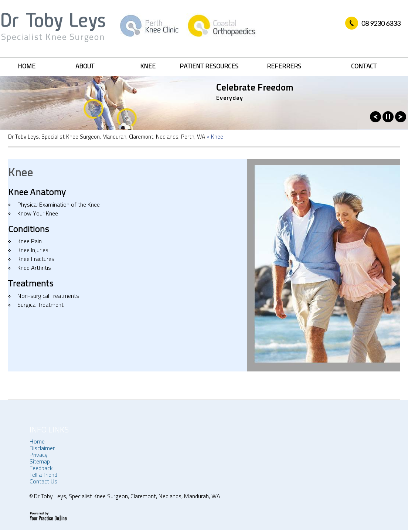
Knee (148, 67)
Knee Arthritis (34, 268)
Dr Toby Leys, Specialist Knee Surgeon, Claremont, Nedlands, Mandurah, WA (126, 497)
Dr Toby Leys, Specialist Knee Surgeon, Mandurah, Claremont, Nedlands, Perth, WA (106, 137)
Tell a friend (43, 475)
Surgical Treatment (40, 305)
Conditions (28, 229)
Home (26, 67)
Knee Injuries (32, 251)
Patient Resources (209, 67)
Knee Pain (29, 242)
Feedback (41, 469)
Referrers (284, 67)
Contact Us (43, 482)
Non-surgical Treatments (48, 296)
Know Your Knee (37, 214)
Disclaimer (42, 449)
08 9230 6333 (381, 23)
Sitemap (40, 462)
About (84, 67)
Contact (364, 67)
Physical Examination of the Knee (58, 205)
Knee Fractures (35, 259)
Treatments (31, 284)
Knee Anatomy (37, 192)
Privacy (39, 455)
